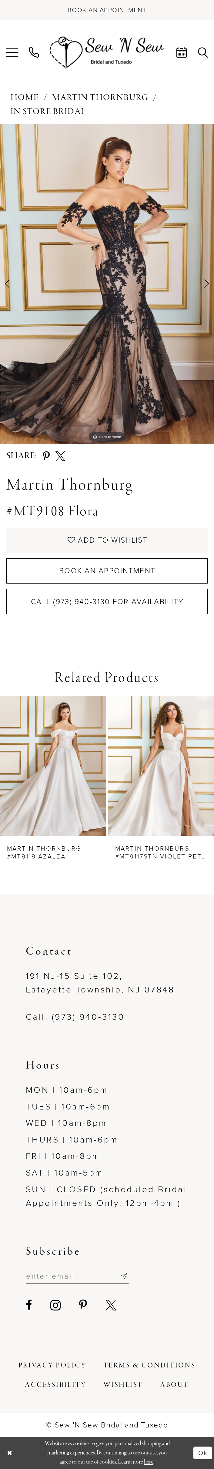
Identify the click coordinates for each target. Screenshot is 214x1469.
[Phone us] (34, 53)
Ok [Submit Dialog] (203, 1452)
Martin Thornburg (100, 97)
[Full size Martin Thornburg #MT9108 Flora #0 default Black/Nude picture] (107, 284)
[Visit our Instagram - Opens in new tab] (56, 1306)
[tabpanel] (107, 284)
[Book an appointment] (107, 10)
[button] (12, 53)
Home (25, 97)
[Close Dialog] (9, 1452)
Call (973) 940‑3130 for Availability (107, 601)
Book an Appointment (107, 570)
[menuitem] (12, 53)
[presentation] (53, 765)
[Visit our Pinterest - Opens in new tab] (84, 1305)
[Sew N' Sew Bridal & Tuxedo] (107, 52)
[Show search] (202, 53)
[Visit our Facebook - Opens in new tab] (29, 1305)
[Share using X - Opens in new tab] (60, 456)
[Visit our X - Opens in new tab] (111, 1305)
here (148, 1462)
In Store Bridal (48, 111)
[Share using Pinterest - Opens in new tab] (46, 456)
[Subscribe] (124, 1276)
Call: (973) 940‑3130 (75, 1017)
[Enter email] (77, 1276)
